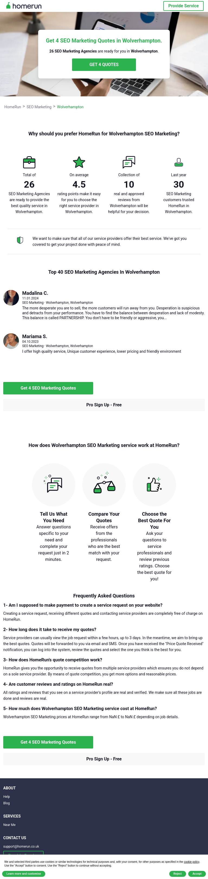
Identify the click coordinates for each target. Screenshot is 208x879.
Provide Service (183, 5)
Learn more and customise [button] (23, 873)
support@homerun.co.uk (21, 846)
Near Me (9, 825)
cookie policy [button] (191, 861)
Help (6, 797)
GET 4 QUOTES (104, 64)
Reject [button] (178, 873)
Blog (6, 803)
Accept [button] (197, 873)
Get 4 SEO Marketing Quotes (48, 388)
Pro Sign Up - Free (104, 404)
